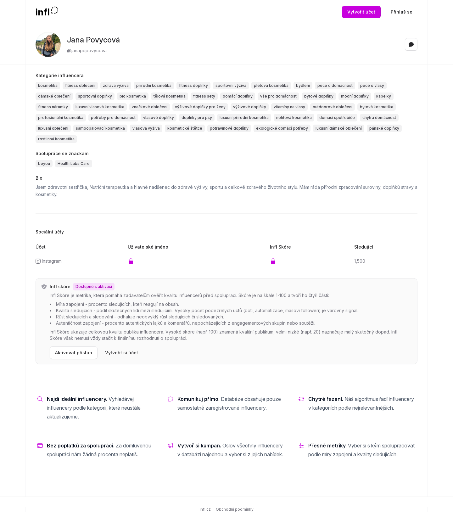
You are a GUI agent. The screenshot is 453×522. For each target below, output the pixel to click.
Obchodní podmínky (235, 509)
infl (43, 12)
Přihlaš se (401, 11)
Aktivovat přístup (73, 352)
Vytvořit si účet (121, 352)
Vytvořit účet (361, 11)
